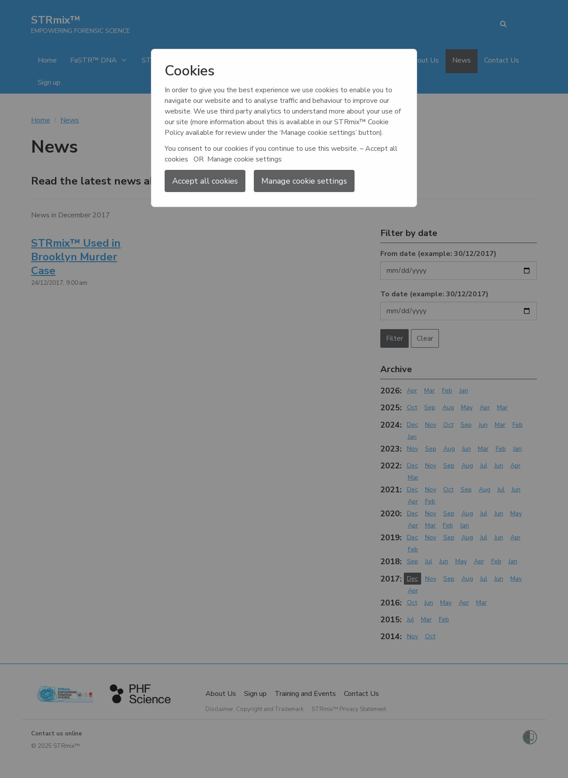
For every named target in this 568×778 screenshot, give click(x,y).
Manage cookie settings (304, 181)
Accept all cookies (205, 181)
